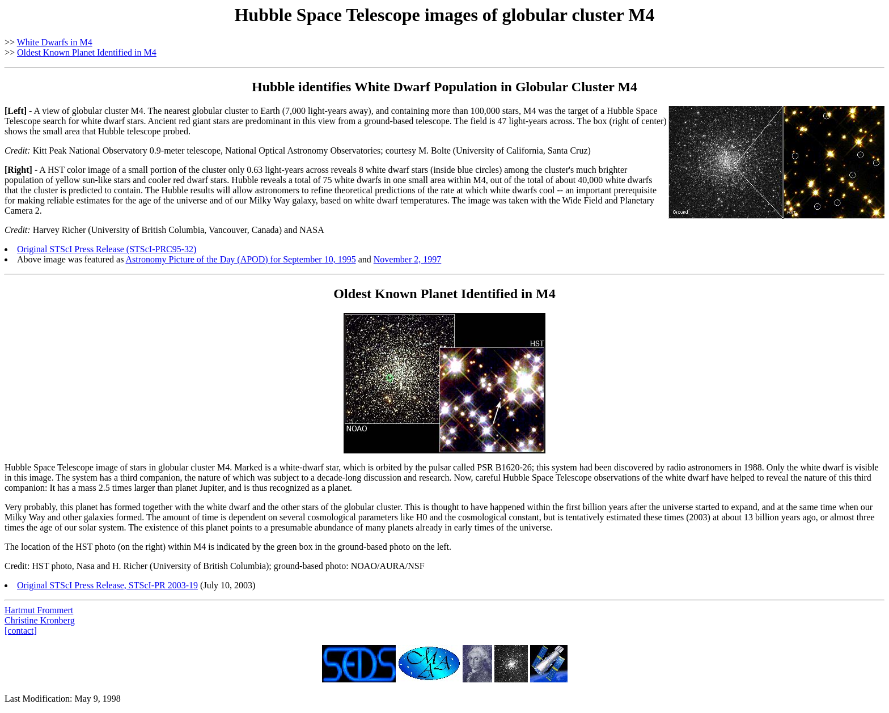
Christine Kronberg (40, 620)
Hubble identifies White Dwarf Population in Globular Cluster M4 (444, 86)
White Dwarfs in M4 (54, 42)
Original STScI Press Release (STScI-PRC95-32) (106, 249)
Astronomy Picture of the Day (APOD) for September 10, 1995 (240, 259)
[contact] (21, 630)
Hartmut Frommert (39, 610)
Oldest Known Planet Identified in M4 (86, 52)
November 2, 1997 (408, 259)
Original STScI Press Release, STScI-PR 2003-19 (107, 585)
